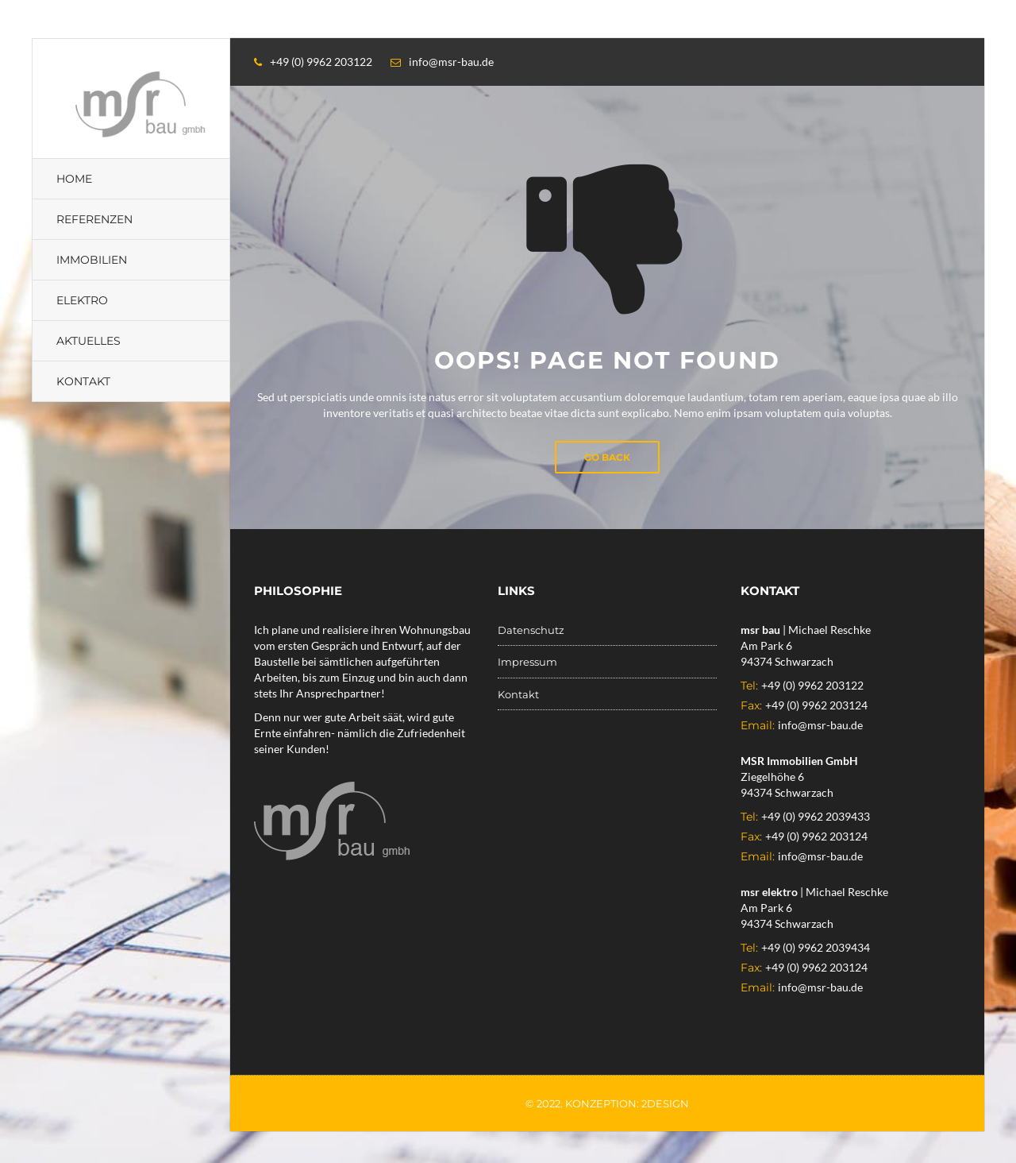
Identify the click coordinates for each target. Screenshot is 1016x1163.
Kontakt (83, 381)
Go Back (607, 457)
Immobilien (91, 260)
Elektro (82, 300)
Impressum (527, 661)
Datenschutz (531, 630)
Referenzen (94, 219)
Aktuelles (88, 341)
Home (74, 179)
